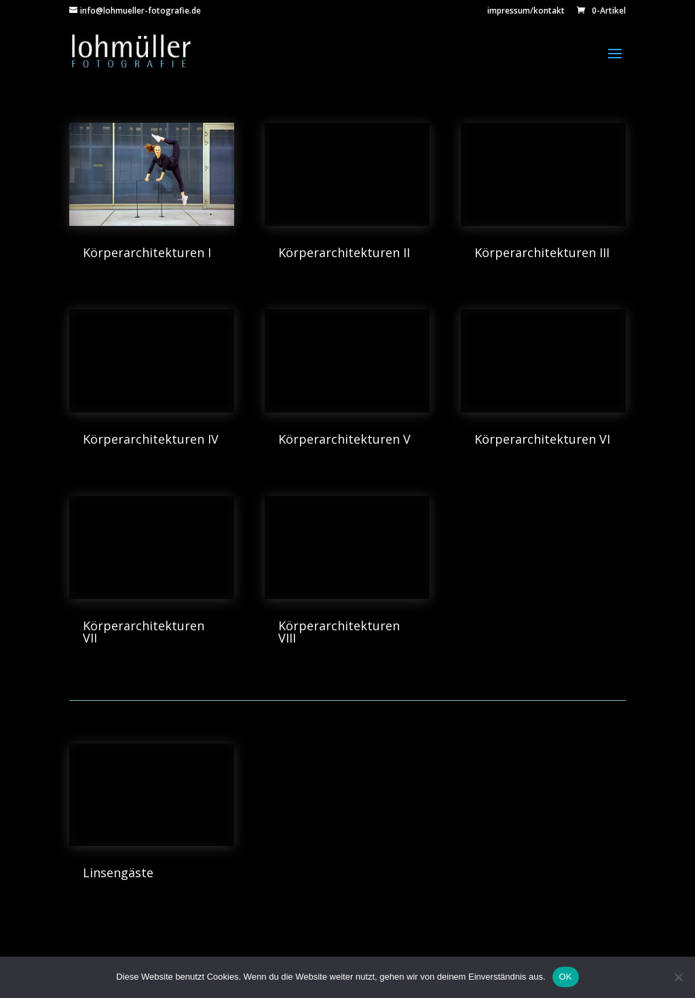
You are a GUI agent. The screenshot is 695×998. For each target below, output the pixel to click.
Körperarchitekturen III (541, 252)
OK (565, 977)
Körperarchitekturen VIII (339, 631)
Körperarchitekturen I (147, 252)
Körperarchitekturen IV (151, 439)
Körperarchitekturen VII (143, 631)
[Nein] (678, 977)
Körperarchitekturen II (344, 252)
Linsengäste (118, 872)
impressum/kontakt (526, 11)
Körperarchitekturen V (344, 439)
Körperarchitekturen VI (542, 439)
